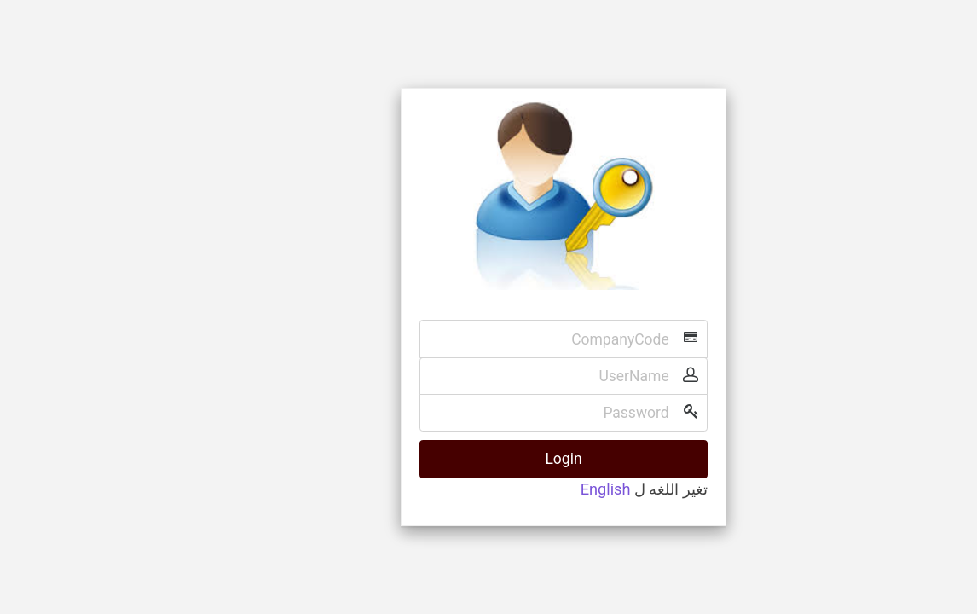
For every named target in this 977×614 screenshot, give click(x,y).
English (531, 489)
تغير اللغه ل (596, 489)
